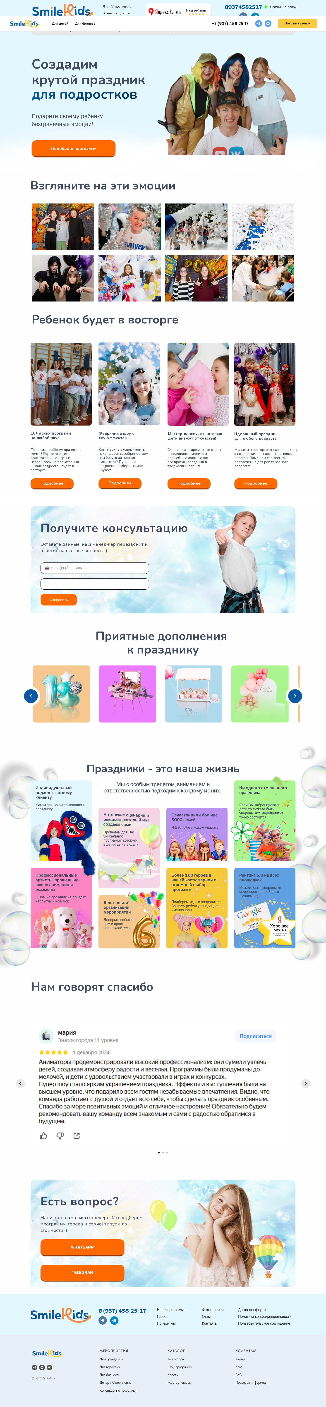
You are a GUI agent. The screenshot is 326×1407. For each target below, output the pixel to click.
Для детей (60, 8)
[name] (95, 584)
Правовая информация (252, 1382)
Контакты (264, 30)
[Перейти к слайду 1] (159, 1152)
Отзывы (218, 30)
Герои (120, 30)
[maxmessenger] (268, 7)
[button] (297, 7)
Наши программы (67, 30)
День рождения (111, 1359)
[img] (61, 1315)
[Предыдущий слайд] (20, 1083)
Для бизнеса (85, 8)
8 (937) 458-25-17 (122, 1310)
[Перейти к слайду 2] (163, 1152)
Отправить (59, 599)
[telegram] (258, 7)
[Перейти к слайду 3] (167, 1152)
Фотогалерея (168, 30)
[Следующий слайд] (305, 1083)
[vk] (49, 1367)
